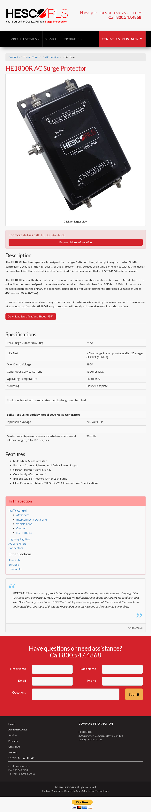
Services (51, 39)
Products (73, 39)
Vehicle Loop (24, 524)
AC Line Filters (17, 543)
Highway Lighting (19, 539)
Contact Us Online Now (122, 39)
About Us (14, 560)
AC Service (52, 57)
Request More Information (75, 242)
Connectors (16, 548)
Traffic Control (32, 57)
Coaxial (21, 528)
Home (11, 723)
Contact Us (16, 569)
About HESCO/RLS (25, 39)
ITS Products (24, 533)
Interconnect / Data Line (31, 519)
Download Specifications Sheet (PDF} (30, 316)
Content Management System (57, 790)
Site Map (12, 752)
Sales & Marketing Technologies (92, 790)
